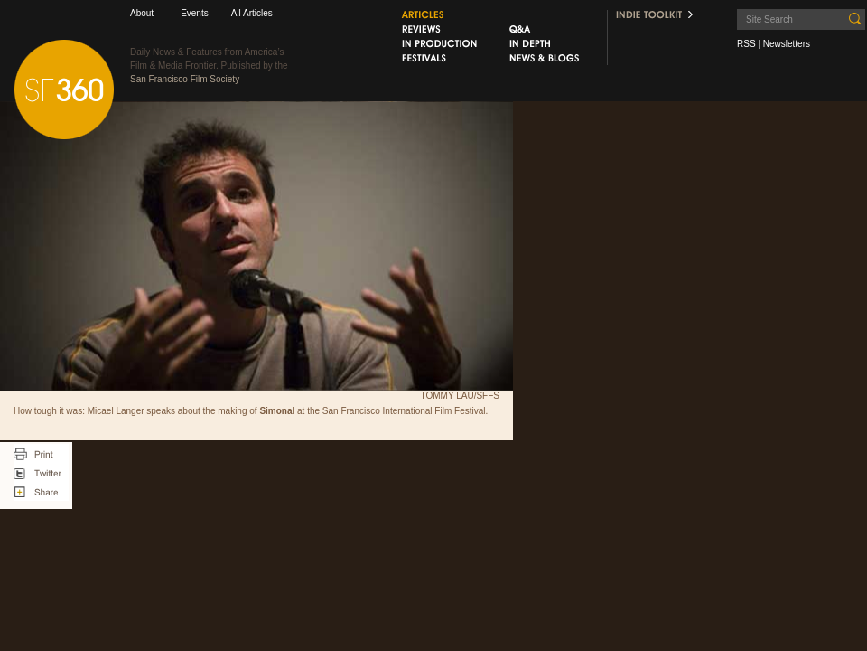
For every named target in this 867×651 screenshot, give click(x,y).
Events (195, 13)
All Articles (252, 13)
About (142, 13)
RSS (746, 44)
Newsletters (786, 44)
